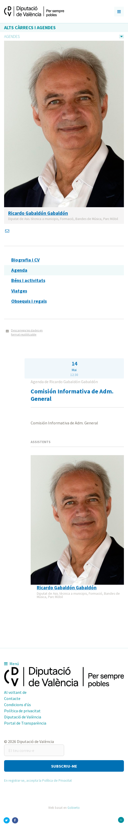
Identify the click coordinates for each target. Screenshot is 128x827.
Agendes (12, 36)
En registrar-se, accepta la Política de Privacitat (38, 780)
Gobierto (73, 807)
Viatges (19, 291)
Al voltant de (15, 692)
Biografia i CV (25, 260)
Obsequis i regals (29, 301)
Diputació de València (22, 716)
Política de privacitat (22, 710)
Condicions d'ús (17, 704)
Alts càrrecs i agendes (30, 27)
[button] (64, 766)
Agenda (19, 270)
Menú (11, 663)
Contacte (12, 698)
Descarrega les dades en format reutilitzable (27, 332)
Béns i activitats (28, 280)
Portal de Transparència (25, 723)
